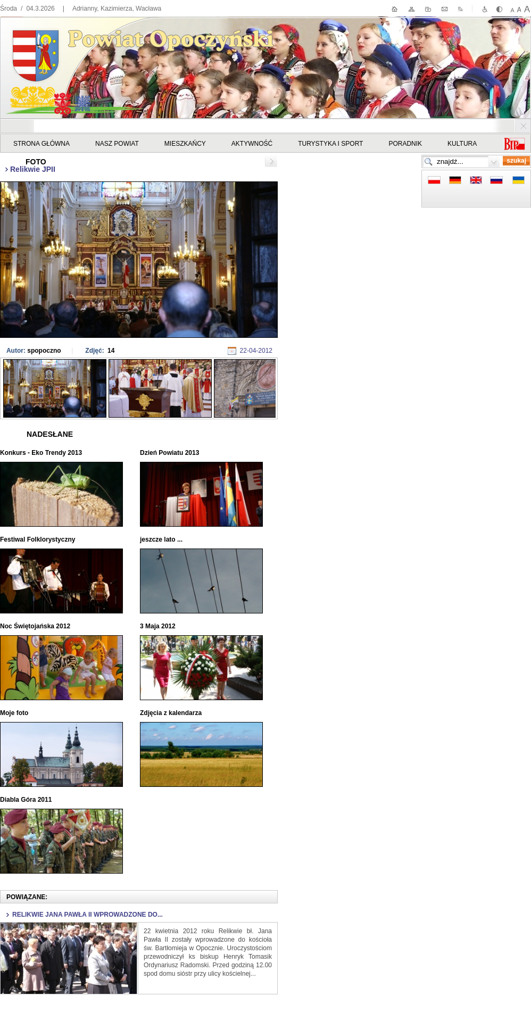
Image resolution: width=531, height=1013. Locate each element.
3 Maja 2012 (158, 626)
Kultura (462, 143)
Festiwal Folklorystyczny (38, 539)
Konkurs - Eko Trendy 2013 (42, 452)
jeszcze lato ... (162, 539)
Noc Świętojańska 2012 (36, 626)
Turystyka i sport (330, 143)
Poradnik (405, 143)
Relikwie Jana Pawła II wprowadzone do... (87, 914)
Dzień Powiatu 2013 (170, 452)
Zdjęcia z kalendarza (171, 713)
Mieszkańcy (185, 143)
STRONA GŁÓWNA (41, 143)
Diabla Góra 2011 (27, 799)
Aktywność (251, 143)
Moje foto (15, 713)
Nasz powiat (117, 143)
